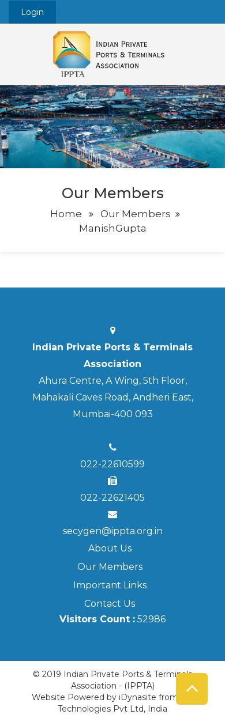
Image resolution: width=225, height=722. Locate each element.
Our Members (135, 214)
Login (32, 12)
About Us (110, 548)
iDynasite (137, 697)
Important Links (110, 585)
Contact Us (109, 603)
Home (66, 214)
